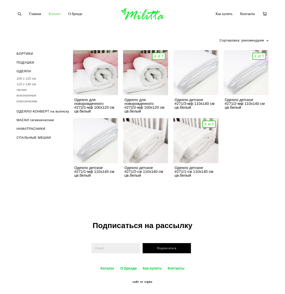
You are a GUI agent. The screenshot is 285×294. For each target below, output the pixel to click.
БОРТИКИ (25, 53)
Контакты (247, 14)
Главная (35, 14)
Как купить (224, 14)
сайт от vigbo (142, 282)
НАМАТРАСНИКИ (31, 129)
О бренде (75, 14)
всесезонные (26, 95)
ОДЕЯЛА (24, 71)
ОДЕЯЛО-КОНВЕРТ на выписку (43, 111)
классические (27, 101)
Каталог (55, 14)
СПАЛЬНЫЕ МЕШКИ (34, 137)
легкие (22, 90)
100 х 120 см (26, 78)
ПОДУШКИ (25, 62)
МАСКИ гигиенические (35, 120)
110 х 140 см (26, 84)
